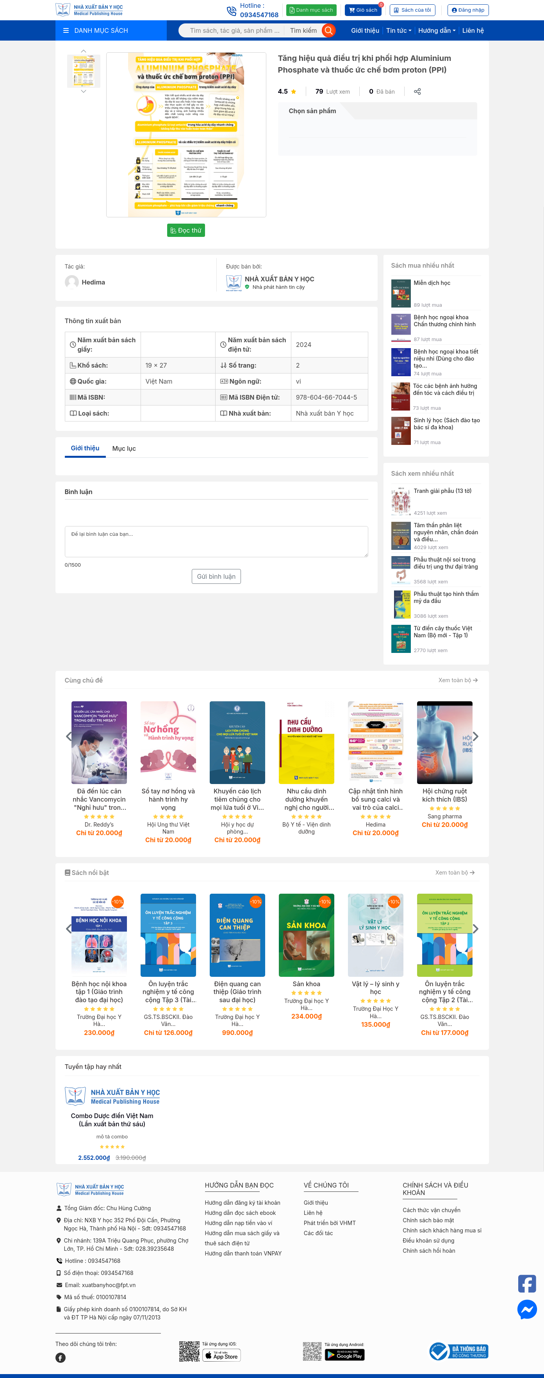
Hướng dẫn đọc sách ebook (240, 1212)
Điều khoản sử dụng (428, 1240)
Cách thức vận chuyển (431, 1210)
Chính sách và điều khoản (435, 1189)
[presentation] (69, 736)
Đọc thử (186, 230)
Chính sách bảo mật (428, 1220)
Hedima (93, 282)
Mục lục (124, 448)
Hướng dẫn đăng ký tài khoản (243, 1202)
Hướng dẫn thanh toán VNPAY (243, 1253)
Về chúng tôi (326, 1185)
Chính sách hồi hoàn (429, 1250)
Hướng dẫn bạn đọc (239, 1185)
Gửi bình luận (216, 576)
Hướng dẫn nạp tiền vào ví (239, 1223)
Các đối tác (318, 1233)
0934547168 (259, 15)
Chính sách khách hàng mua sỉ (442, 1230)
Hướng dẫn (434, 30)
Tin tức (396, 30)
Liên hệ (473, 30)
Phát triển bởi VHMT (330, 1223)
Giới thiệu (365, 30)
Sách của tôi (412, 10)
